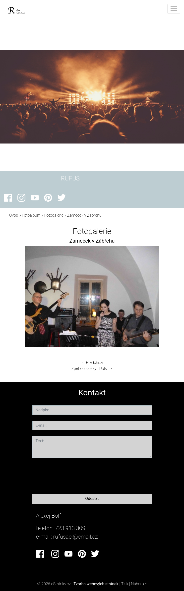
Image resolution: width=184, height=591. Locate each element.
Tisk (124, 584)
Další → (106, 368)
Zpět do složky (83, 368)
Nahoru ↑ (139, 584)
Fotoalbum (31, 215)
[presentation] (70, 474)
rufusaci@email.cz (75, 536)
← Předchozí (92, 362)
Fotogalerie (53, 215)
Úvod (13, 215)
